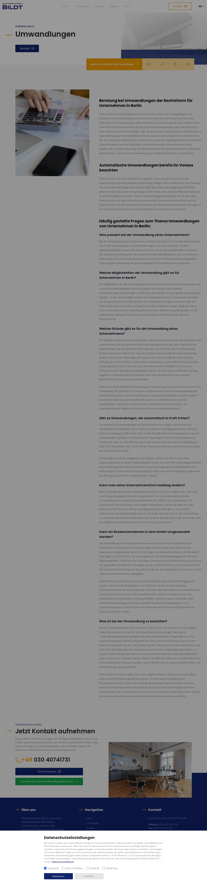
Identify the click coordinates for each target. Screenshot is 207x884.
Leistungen (81, 6)
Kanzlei (98, 6)
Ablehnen (89, 876)
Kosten (113, 6)
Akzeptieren (58, 876)
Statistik (94, 868)
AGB (126, 6)
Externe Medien (74, 868)
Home (65, 6)
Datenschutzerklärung (62, 861)
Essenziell (53, 868)
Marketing (111, 868)
